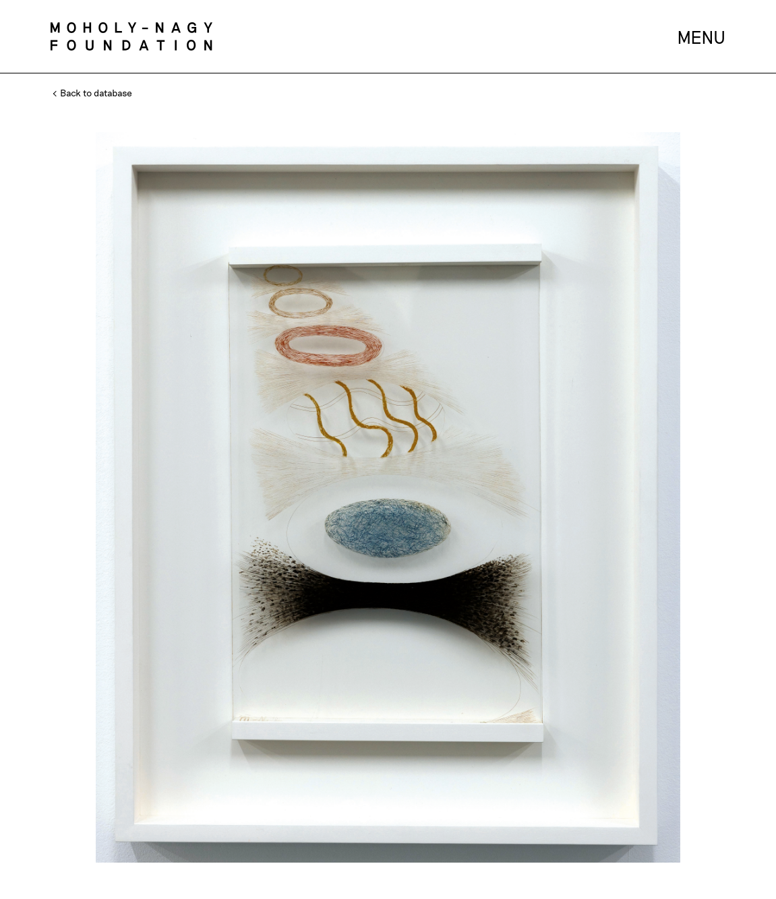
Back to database (93, 92)
